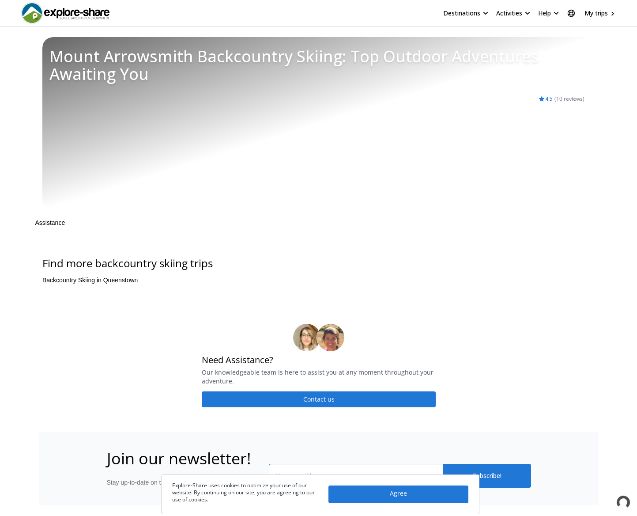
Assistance (50, 222)
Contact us (318, 399)
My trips (596, 13)
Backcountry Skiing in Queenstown (90, 280)
